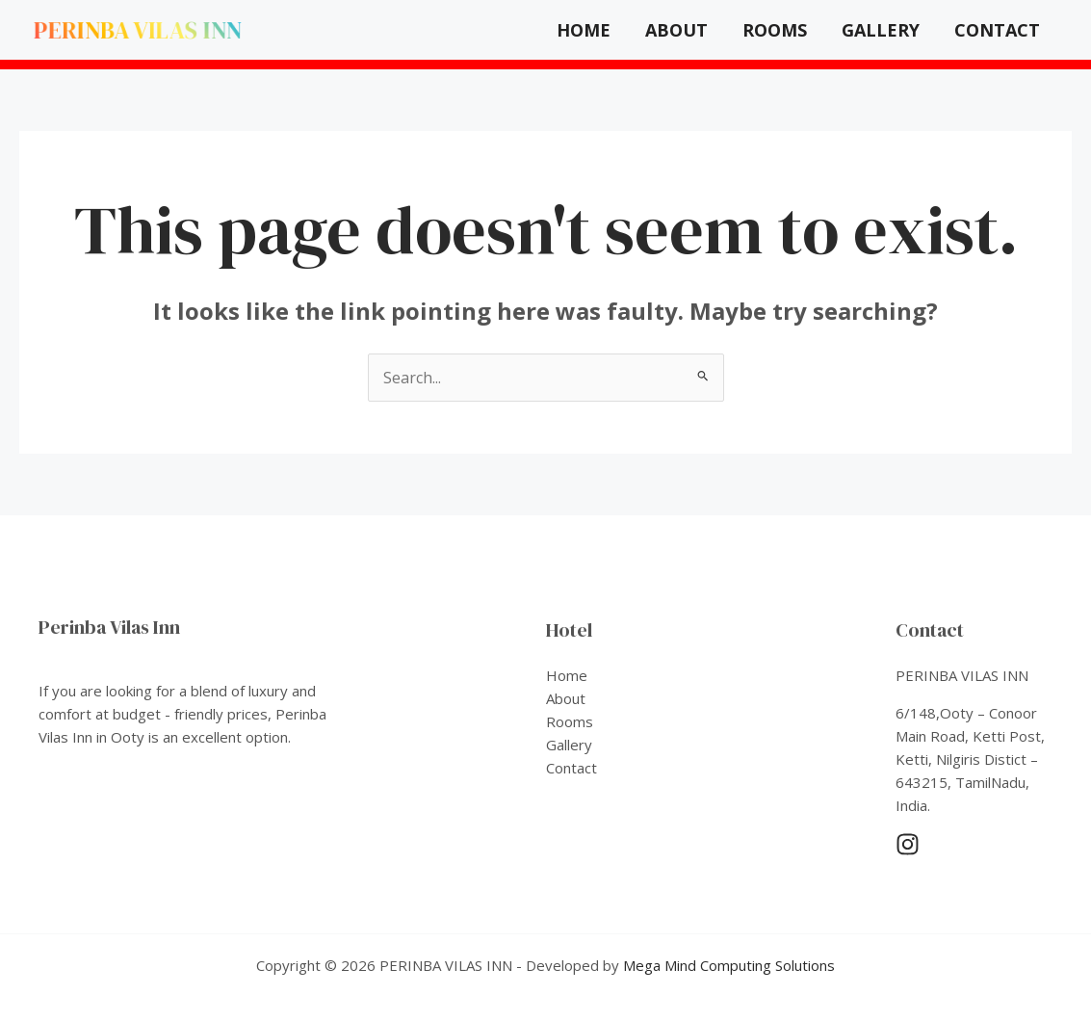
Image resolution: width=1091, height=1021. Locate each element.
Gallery (881, 29)
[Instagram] (908, 844)
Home (583, 29)
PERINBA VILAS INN (137, 30)
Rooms (774, 29)
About (676, 29)
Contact (997, 29)
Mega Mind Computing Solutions (729, 965)
